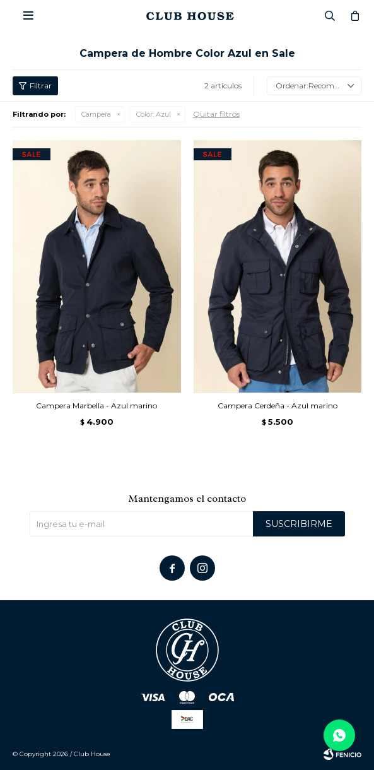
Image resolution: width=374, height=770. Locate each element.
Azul (153, 114)
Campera (96, 114)
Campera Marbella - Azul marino (96, 405)
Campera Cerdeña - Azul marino (277, 405)
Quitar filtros (216, 114)
